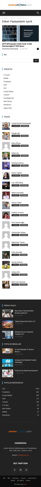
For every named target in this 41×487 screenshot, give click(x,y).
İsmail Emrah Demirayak (10, 49)
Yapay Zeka (7, 108)
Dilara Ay (15, 153)
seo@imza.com (23, 455)
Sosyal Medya (8, 91)
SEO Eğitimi (20, 480)
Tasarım (6, 95)
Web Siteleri (7, 101)
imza (25, 484)
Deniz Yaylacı (17, 173)
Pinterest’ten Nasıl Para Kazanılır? (26, 371)
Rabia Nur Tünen (18, 242)
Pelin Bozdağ (17, 252)
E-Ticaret (6, 75)
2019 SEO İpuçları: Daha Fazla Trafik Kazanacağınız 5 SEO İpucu (17, 45)
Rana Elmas (16, 143)
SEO (4, 40)
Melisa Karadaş (18, 193)
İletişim (28, 480)
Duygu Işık (16, 133)
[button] (3, 13)
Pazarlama (7, 81)
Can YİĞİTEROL (17, 183)
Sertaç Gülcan (17, 262)
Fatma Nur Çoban (18, 232)
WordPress (7, 105)
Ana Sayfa (5, 18)
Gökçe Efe (16, 272)
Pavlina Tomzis (18, 212)
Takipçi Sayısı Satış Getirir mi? (25, 321)
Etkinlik (5, 78)
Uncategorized (8, 98)
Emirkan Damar (18, 163)
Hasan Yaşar (16, 203)
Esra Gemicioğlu (18, 222)
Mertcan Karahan (18, 282)
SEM (5, 85)
